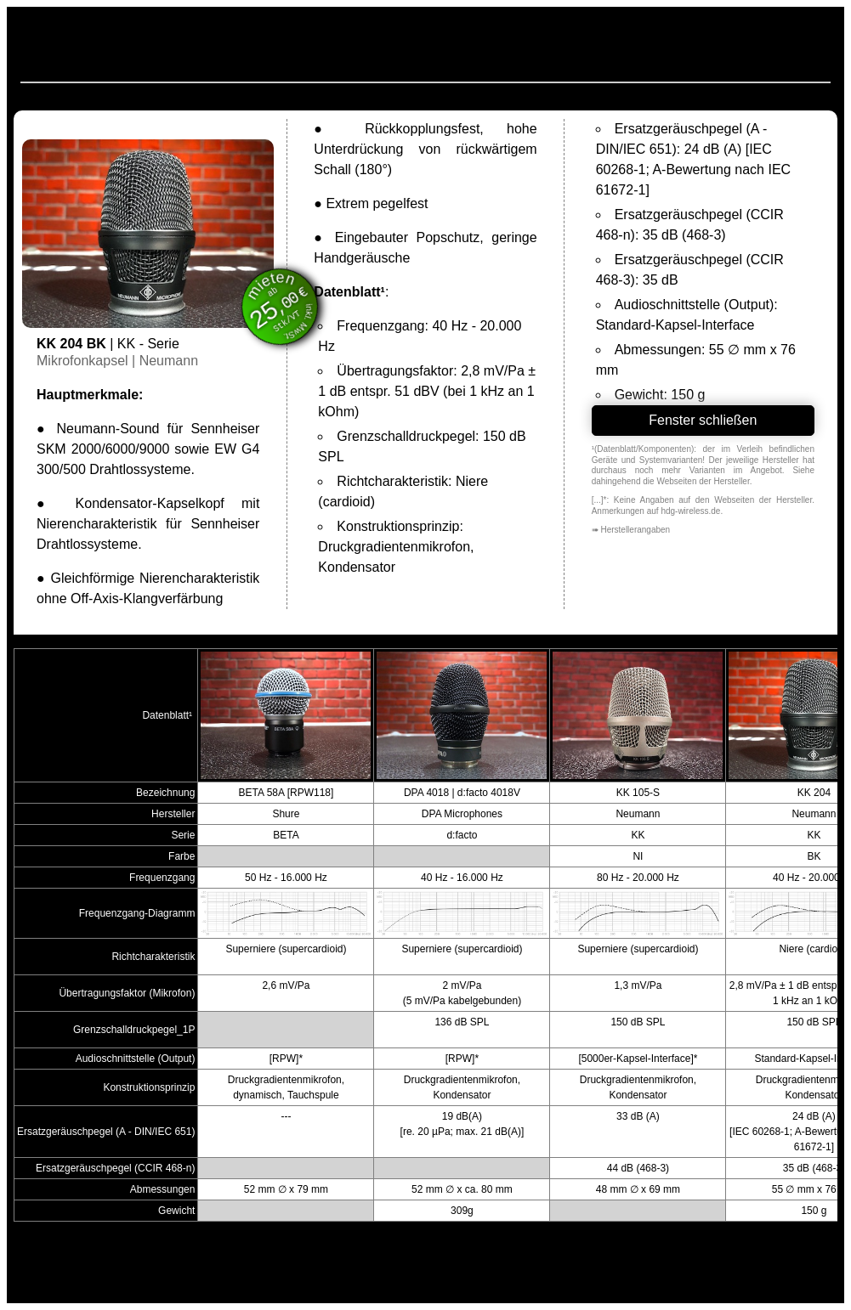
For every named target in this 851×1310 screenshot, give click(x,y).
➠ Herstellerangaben (631, 529)
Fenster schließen (703, 420)
